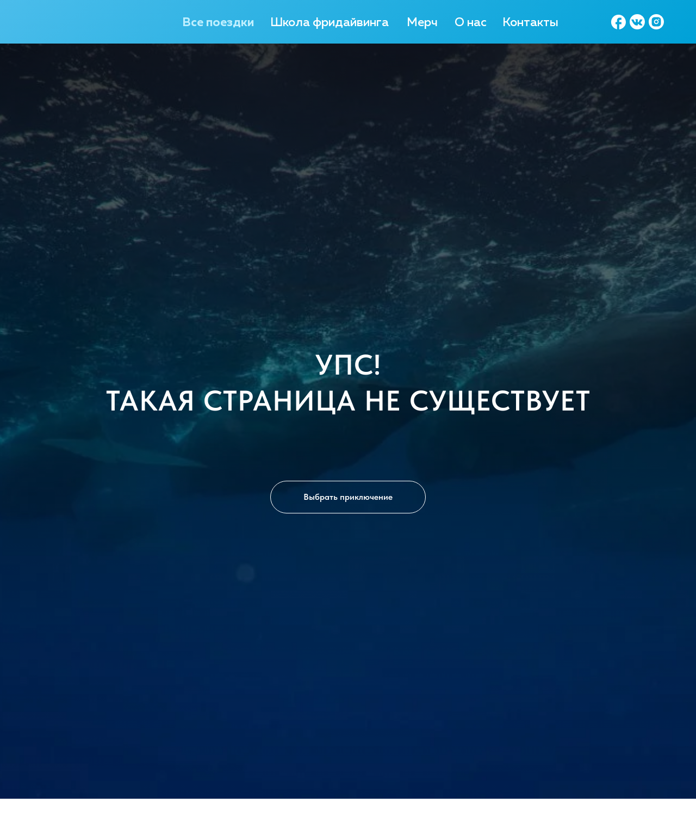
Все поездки (218, 23)
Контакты (530, 23)
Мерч (422, 23)
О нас (471, 23)
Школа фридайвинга (329, 23)
